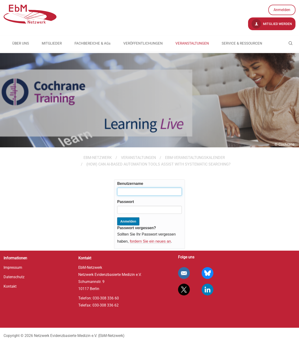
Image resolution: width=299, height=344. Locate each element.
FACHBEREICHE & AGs (93, 43)
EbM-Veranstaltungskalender (195, 157)
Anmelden (282, 10)
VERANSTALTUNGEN (192, 43)
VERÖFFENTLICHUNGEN (143, 43)
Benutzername (130, 184)
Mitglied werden (272, 24)
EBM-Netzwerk (97, 157)
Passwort (125, 202)
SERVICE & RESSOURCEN (242, 43)
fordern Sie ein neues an (150, 241)
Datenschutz (14, 277)
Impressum (13, 267)
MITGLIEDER (52, 43)
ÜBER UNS (20, 43)
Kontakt (10, 286)
